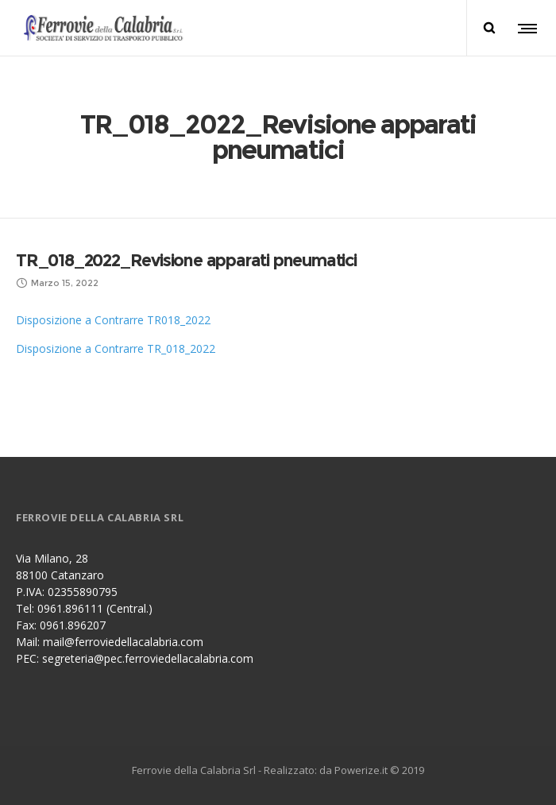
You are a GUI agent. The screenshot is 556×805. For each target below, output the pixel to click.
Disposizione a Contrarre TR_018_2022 (115, 348)
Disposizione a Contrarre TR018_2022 (113, 319)
